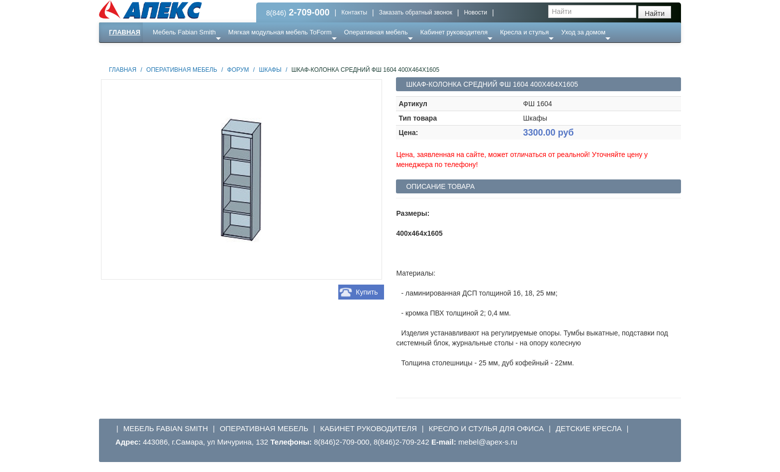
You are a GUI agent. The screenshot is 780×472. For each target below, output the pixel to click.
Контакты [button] (354, 12)
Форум (238, 69)
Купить (367, 292)
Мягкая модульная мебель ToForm (280, 32)
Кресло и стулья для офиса (486, 428)
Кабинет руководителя (454, 32)
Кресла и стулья (524, 32)
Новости (475, 12)
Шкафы (270, 69)
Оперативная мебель (376, 32)
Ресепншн (207, 52)
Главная (124, 32)
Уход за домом (583, 32)
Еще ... (169, 52)
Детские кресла (589, 428)
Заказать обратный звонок (415, 12)
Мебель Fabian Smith (184, 32)
